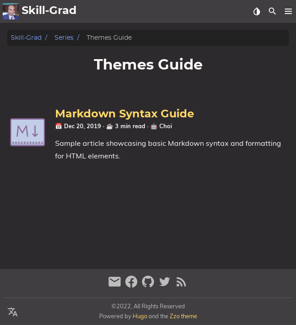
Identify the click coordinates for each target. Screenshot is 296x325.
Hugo (140, 316)
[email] (115, 285)
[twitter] (165, 285)
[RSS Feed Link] (181, 285)
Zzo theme (183, 316)
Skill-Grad (26, 37)
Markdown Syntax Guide (124, 114)
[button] (288, 11)
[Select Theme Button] (256, 11)
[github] (149, 285)
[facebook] (132, 285)
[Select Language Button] (13, 312)
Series (64, 37)
